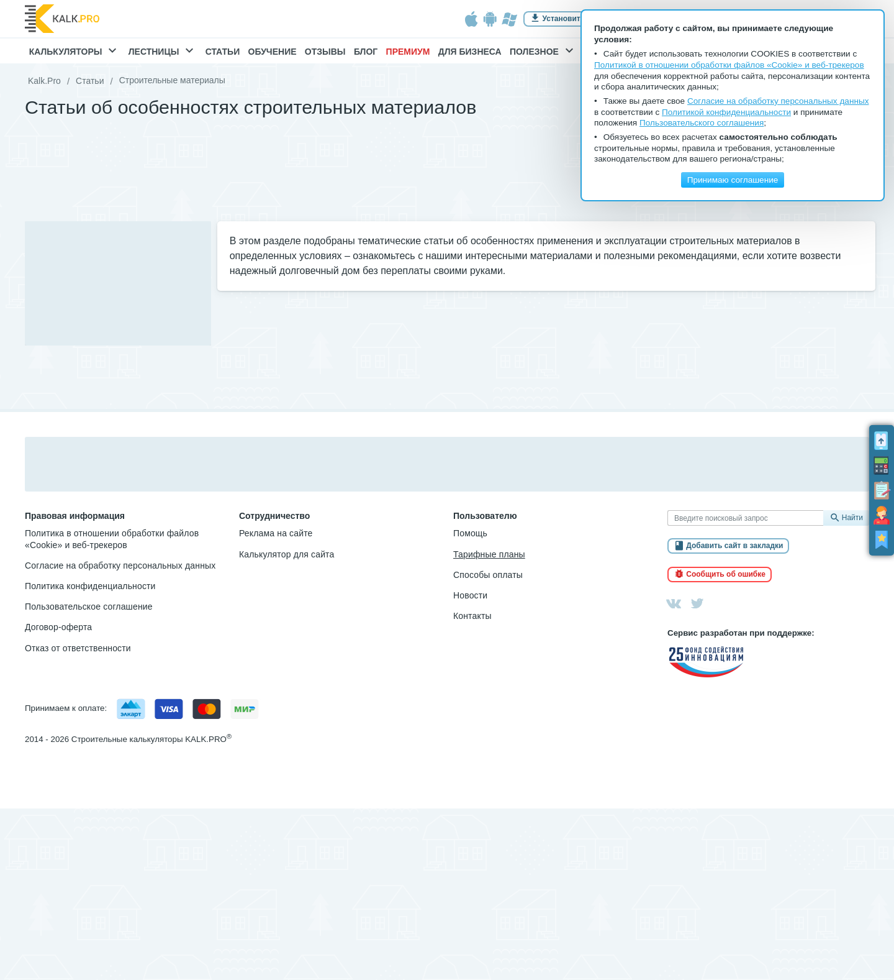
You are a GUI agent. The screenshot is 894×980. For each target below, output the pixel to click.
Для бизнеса (470, 52)
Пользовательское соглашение (89, 606)
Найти (852, 517)
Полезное (543, 51)
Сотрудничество (274, 516)
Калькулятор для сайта (286, 554)
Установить (564, 18)
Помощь (470, 533)
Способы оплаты (488, 575)
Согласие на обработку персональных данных (120, 565)
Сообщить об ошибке (725, 574)
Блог (365, 52)
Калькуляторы (74, 51)
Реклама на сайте (276, 533)
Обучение (272, 52)
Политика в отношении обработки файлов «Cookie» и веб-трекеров (112, 538)
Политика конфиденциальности (90, 586)
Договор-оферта (58, 627)
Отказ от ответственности (78, 648)
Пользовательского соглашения (701, 122)
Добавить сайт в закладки (734, 546)
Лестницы (163, 51)
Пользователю (485, 516)
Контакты (472, 616)
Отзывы (325, 52)
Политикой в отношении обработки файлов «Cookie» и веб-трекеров (729, 65)
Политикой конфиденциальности (726, 112)
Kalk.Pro (44, 81)
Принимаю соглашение (733, 180)
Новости (470, 595)
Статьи (222, 52)
